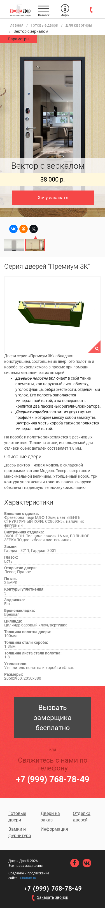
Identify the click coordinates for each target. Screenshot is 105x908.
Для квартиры (79, 25)
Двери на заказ (50, 817)
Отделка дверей (81, 817)
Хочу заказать (53, 197)
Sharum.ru (28, 878)
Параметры (18, 39)
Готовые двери (44, 25)
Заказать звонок (52, 897)
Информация (52, 829)
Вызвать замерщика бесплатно (53, 717)
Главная (16, 25)
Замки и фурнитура (19, 832)
